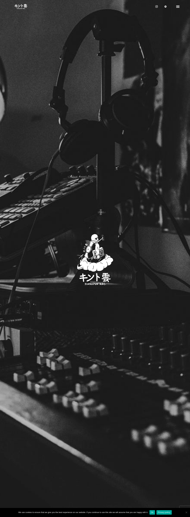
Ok (152, 512)
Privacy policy (164, 512)
